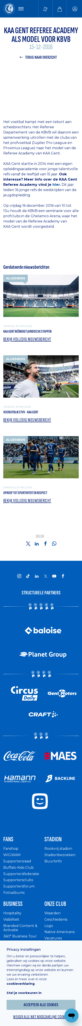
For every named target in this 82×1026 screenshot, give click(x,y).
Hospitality (12, 913)
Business (13, 904)
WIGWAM (12, 855)
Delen (40, 536)
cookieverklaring (21, 984)
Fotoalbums (13, 893)
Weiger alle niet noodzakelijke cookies (41, 1016)
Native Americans (59, 932)
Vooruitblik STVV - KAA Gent (20, 412)
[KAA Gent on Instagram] (19, 576)
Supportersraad (17, 861)
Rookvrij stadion (58, 848)
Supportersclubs (18, 880)
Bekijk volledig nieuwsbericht (27, 339)
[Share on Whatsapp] (54, 543)
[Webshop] (60, 8)
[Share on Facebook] (45, 543)
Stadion (53, 839)
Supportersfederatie (21, 874)
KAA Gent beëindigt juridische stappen (27, 331)
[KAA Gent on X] (45, 576)
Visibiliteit (11, 919)
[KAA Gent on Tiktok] (28, 576)
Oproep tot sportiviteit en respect (25, 493)
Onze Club (55, 904)
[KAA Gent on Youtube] (54, 576)
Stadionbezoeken (59, 855)
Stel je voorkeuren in (24, 993)
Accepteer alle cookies (41, 1004)
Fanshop (10, 848)
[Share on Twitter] (28, 543)
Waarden (52, 913)
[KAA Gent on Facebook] (63, 576)
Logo (48, 926)
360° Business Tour (20, 936)
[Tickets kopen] (45, 8)
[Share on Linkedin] (36, 543)
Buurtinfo (53, 861)
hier (56, 185)
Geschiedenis (55, 919)
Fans (8, 839)
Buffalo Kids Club (18, 867)
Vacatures (53, 938)
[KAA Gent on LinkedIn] (37, 576)
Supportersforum (19, 886)
